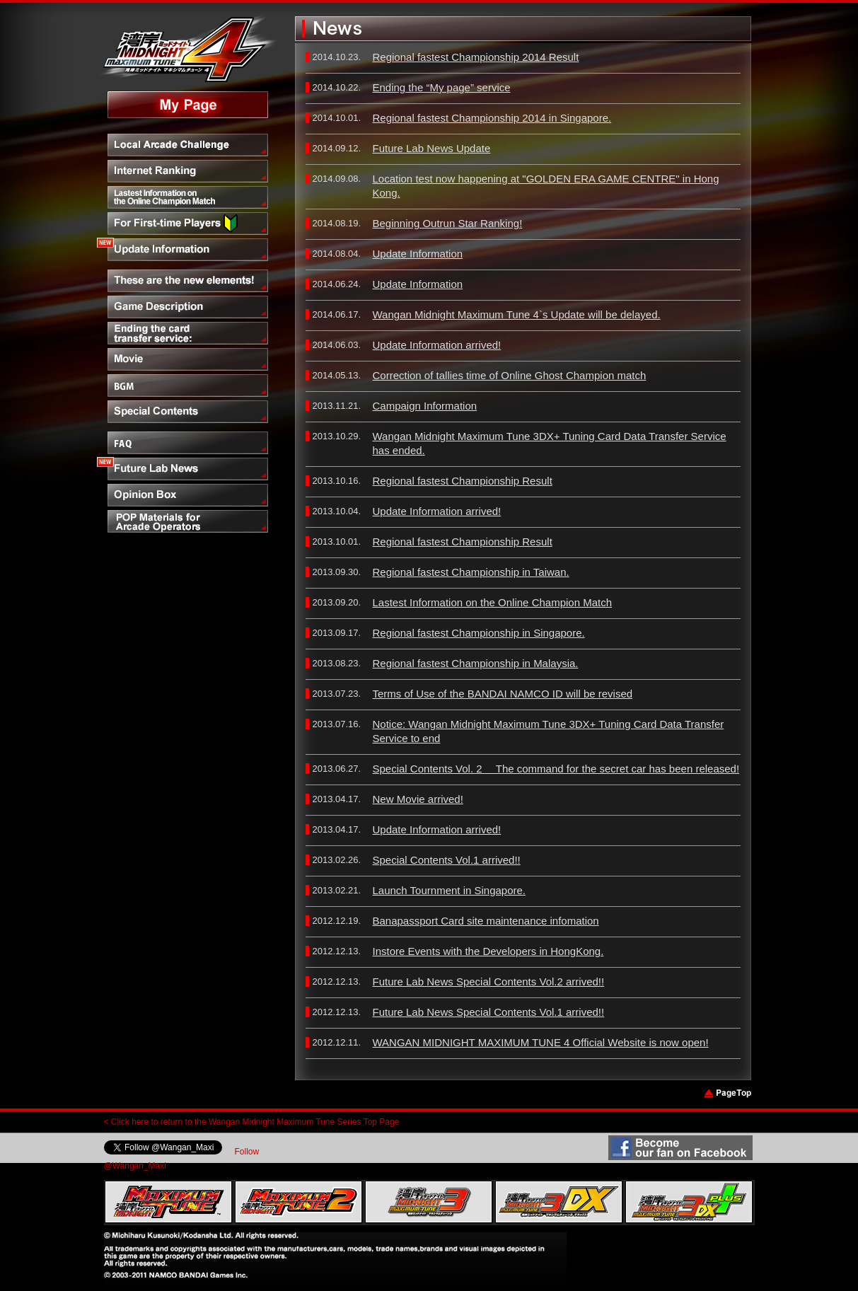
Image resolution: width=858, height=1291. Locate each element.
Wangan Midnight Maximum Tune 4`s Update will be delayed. (517, 314)
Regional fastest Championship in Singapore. (479, 633)
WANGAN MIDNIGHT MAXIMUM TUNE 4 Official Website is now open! (541, 1042)
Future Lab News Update (432, 148)
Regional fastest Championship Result (462, 481)
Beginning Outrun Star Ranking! (448, 223)
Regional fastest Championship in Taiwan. (471, 572)
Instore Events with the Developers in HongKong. (488, 951)
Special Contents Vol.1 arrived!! (447, 860)
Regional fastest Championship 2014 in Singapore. (492, 118)
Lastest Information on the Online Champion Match (493, 602)
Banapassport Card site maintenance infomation (486, 921)
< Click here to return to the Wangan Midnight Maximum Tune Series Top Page (252, 1122)
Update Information (418, 254)
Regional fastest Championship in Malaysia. (476, 663)
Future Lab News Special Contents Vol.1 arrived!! (489, 1012)
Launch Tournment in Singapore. (449, 890)
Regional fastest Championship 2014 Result (476, 57)
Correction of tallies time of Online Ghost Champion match (510, 375)
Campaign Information (425, 406)
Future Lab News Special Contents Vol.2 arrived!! (489, 982)
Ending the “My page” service (442, 87)
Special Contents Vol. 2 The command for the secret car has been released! (556, 769)
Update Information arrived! (437, 345)
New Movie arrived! (418, 799)
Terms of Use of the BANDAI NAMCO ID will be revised (503, 694)
